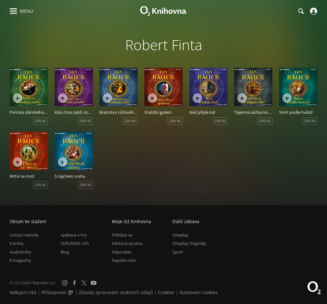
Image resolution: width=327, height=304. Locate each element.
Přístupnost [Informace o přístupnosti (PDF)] (54, 292)
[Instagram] (65, 283)
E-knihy (17, 243)
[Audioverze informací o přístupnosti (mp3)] (71, 292)
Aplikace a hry (74, 235)
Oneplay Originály (189, 243)
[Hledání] (300, 11)
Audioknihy (20, 252)
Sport (177, 252)
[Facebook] (74, 283)
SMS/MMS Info (75, 243)
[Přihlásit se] (312, 11)
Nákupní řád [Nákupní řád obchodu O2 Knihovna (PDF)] (23, 292)
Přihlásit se (122, 235)
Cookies (166, 292)
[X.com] (84, 283)
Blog (65, 252)
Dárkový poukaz (127, 243)
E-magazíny (20, 260)
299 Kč (40, 121)
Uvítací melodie (24, 235)
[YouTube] (93, 283)
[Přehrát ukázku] (18, 98)
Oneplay (180, 235)
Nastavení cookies (198, 292)
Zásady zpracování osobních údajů (116, 292)
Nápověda (122, 252)
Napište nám (124, 260)
